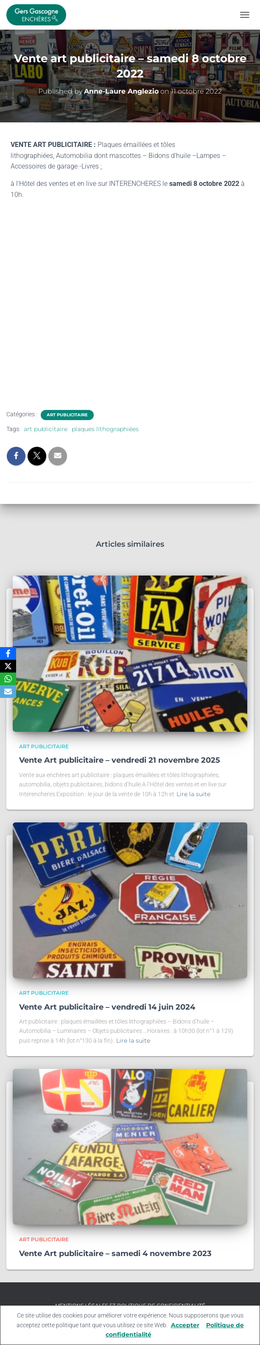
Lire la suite (193, 794)
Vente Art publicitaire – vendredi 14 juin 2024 (107, 1007)
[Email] (8, 691)
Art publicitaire (67, 415)
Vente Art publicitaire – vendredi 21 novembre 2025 (119, 760)
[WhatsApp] (8, 678)
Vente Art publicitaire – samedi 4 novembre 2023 (115, 1253)
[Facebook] (8, 653)
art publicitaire (45, 429)
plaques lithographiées (105, 429)
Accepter (185, 1325)
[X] (8, 666)
